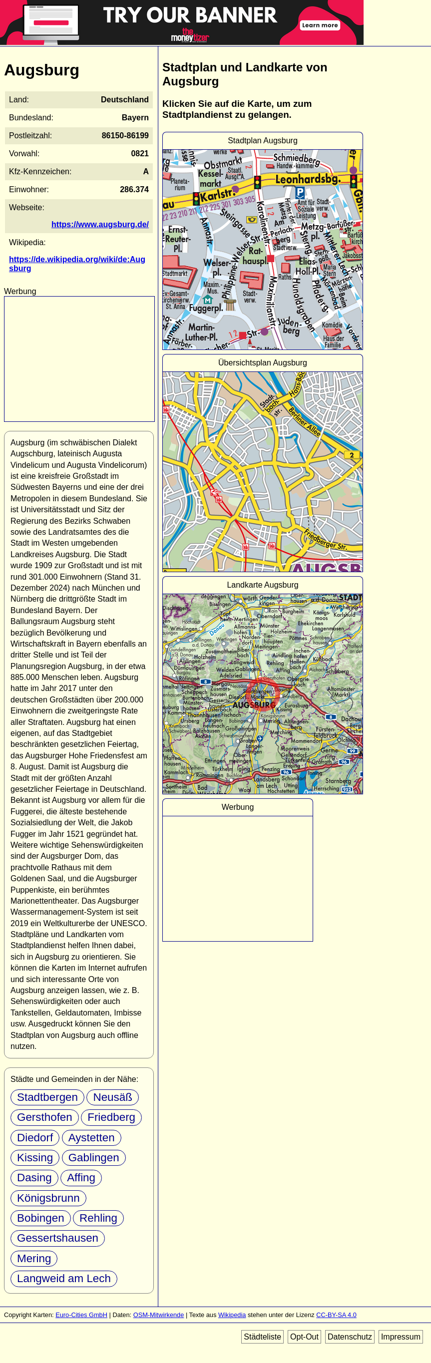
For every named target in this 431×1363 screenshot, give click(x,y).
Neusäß (112, 1097)
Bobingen (40, 1218)
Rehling (98, 1218)
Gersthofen (44, 1117)
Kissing (35, 1157)
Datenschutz (350, 1337)
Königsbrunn (48, 1198)
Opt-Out (304, 1337)
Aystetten (91, 1137)
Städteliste (262, 1337)
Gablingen (93, 1157)
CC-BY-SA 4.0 (336, 1315)
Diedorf (35, 1137)
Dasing (34, 1177)
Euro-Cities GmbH (81, 1315)
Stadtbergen (47, 1097)
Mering (34, 1258)
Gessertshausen (57, 1238)
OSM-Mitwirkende (158, 1315)
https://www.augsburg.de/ (100, 224)
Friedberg (111, 1117)
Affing (81, 1177)
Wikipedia (232, 1315)
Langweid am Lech (64, 1278)
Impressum (401, 1337)
